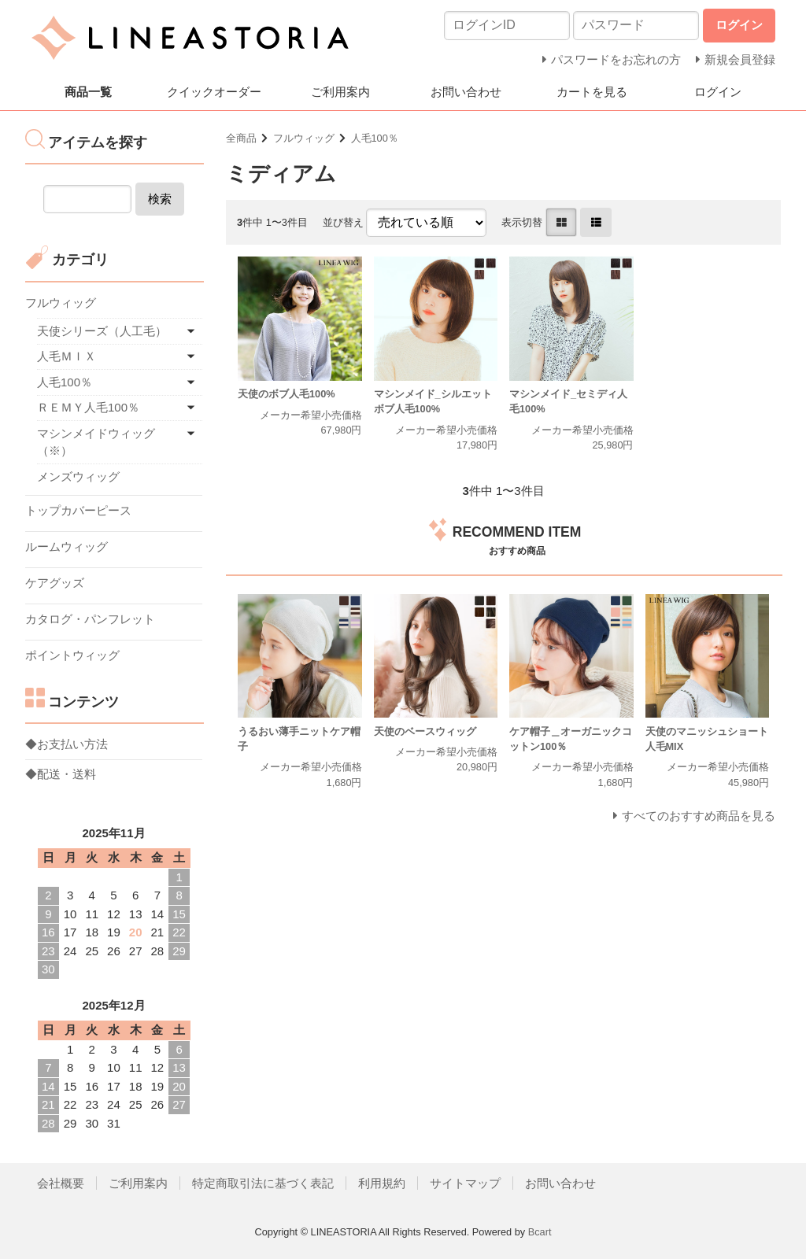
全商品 (241, 138)
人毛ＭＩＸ (66, 356)
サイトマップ (465, 1183)
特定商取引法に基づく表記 (263, 1183)
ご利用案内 (340, 91)
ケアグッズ (54, 582)
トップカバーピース (78, 510)
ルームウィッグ (66, 546)
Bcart (540, 1232)
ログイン (717, 91)
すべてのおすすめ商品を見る (698, 815)
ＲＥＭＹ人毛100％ (88, 407)
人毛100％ (374, 138)
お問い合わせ (466, 91)
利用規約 (381, 1183)
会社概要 (60, 1183)
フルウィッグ (304, 138)
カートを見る (591, 91)
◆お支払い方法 (66, 744)
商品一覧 (88, 91)
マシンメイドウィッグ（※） (96, 442)
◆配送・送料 (60, 774)
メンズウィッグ (78, 476)
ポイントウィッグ (72, 655)
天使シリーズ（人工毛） (102, 331)
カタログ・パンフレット (90, 619)
